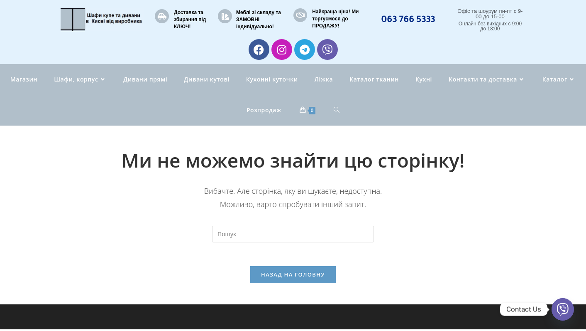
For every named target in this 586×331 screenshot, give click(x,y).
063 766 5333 (408, 18)
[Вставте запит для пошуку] (293, 234)
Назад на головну (293, 276)
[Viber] (563, 309)
